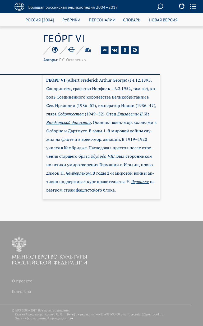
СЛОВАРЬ (131, 19)
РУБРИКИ (71, 19)
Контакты (21, 291)
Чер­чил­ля (140, 181)
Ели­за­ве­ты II (129, 114)
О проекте (22, 280)
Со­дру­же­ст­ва (71, 114)
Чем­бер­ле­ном (78, 173)
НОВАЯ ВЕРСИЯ (163, 19)
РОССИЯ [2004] (39, 19)
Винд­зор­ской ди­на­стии (68, 122)
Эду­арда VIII (102, 156)
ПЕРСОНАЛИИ (102, 19)
